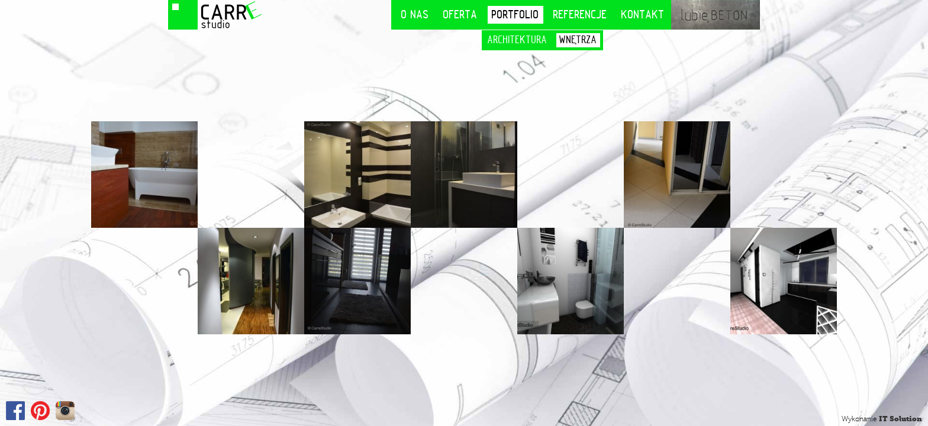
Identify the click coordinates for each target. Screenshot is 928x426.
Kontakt (643, 14)
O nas (415, 14)
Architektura (517, 40)
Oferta (460, 14)
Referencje (580, 14)
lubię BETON (715, 15)
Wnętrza (578, 40)
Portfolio (515, 14)
